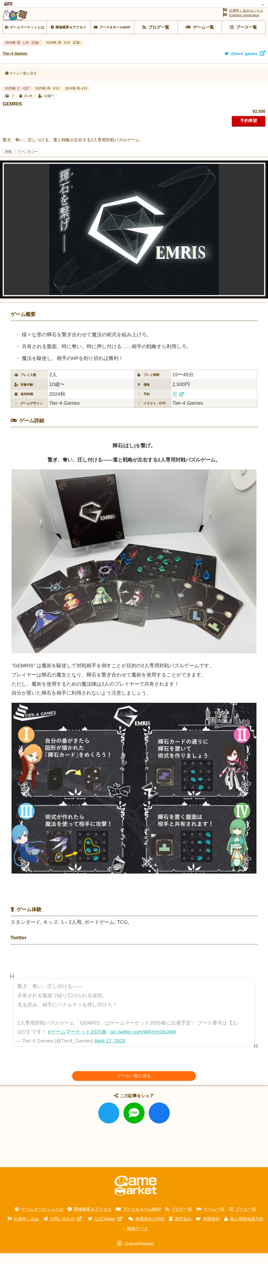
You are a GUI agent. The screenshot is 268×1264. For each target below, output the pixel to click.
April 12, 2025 (109, 1054)
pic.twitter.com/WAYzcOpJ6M (143, 1045)
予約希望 (248, 134)
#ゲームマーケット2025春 (77, 1045)
